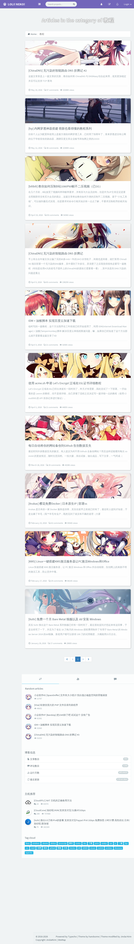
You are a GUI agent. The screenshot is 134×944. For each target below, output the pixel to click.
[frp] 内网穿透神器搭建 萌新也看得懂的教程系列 (75, 142)
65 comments (62, 308)
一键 (39, 926)
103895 (79, 161)
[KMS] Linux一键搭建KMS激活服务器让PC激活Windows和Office (85, 626)
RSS (16, 43)
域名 (68, 926)
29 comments (67, 645)
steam (115, 926)
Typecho (72, 936)
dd (102, 926)
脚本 (83, 921)
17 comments (66, 719)
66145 (82, 645)
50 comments (63, 235)
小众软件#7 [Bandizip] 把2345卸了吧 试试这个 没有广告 (74, 791)
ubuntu (57, 921)
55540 (82, 581)
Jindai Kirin (126, 936)
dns (96, 921)
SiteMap (62, 939)
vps (122, 921)
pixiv (109, 921)
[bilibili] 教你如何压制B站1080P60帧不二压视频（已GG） (81, 206)
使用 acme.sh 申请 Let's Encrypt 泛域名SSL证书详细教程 (80, 423)
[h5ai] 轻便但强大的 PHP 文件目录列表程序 (67, 781)
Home (43, 34)
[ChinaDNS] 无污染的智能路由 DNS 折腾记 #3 (68, 810)
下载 (102, 921)
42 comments (67, 581)
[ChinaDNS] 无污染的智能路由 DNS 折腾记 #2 (72, 77)
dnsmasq (50, 930)
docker (96, 926)
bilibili (108, 926)
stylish (123, 926)
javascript (74, 921)
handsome (94, 936)
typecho (59, 930)
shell (56, 926)
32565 (77, 378)
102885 (79, 96)
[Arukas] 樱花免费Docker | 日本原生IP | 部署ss (72, 561)
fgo (45, 926)
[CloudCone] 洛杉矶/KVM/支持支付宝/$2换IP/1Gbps (71, 887)
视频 (82, 926)
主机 (89, 926)
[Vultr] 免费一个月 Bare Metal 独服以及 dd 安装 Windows (80, 691)
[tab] (50, 755)
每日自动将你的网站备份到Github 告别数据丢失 (75, 492)
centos (89, 921)
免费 (62, 926)
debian (65, 921)
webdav (41, 930)
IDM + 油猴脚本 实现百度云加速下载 (66, 354)
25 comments (64, 516)
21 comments (62, 378)
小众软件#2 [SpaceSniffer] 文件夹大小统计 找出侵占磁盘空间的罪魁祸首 (82, 771)
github (75, 926)
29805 (81, 719)
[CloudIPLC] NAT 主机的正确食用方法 (65, 877)
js (127, 921)
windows (47, 921)
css (50, 926)
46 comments (62, 161)
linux (40, 921)
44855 (77, 447)
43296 (80, 516)
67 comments (62, 96)
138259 (78, 308)
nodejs (116, 921)
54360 (78, 235)
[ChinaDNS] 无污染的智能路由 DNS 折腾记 (70, 280)
